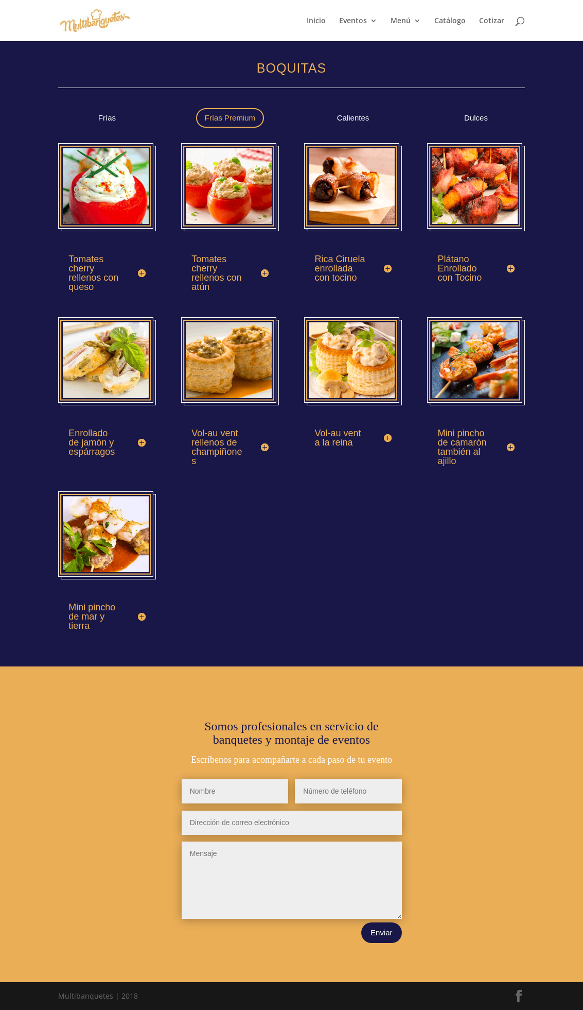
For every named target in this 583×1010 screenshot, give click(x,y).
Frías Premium (230, 117)
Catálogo (450, 21)
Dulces (476, 117)
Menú (401, 21)
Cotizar (491, 21)
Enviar (381, 932)
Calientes (353, 117)
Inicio (316, 21)
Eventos (353, 21)
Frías (107, 117)
